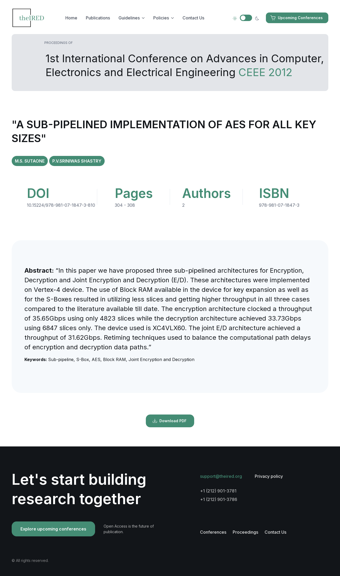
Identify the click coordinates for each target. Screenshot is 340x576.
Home (71, 17)
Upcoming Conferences (296, 17)
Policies (161, 17)
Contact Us (193, 17)
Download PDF (169, 420)
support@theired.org (221, 476)
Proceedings (245, 532)
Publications (98, 17)
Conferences (213, 532)
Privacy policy (269, 476)
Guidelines (129, 17)
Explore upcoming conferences (53, 529)
